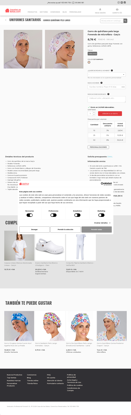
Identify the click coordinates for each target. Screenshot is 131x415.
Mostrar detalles (101, 223)
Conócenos (55, 12)
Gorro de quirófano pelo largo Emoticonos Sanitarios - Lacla (79, 344)
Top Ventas (11, 378)
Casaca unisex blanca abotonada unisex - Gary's (18, 264)
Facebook (125, 2)
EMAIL (110, 157)
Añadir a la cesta (110, 113)
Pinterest (122, 2)
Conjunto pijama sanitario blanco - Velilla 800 (80, 264)
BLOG (65, 12)
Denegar (34, 229)
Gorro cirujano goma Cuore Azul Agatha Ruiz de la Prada (17, 344)
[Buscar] (113, 21)
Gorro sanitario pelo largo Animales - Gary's (46, 344)
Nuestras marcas (14, 381)
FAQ (49, 375)
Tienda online (32, 381)
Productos (32, 12)
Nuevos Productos (14, 375)
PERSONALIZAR (75, 12)
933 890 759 (75, 406)
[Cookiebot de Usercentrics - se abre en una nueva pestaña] (102, 183)
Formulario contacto (55, 383)
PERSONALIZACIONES (98, 147)
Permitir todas (96, 229)
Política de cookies (75, 385)
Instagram (119, 2)
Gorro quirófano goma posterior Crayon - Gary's (110, 344)
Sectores (44, 12)
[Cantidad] (90, 113)
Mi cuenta (51, 378)
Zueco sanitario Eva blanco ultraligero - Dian (46, 264)
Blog (29, 378)
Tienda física (32, 383)
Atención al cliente (54, 381)
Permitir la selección (65, 229)
